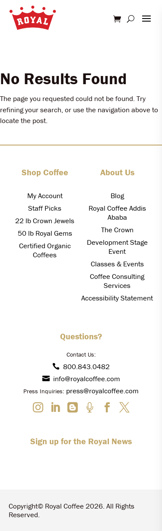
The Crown (117, 229)
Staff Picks (44, 208)
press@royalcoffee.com (102, 390)
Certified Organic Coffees (45, 250)
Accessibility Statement (117, 298)
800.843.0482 (81, 366)
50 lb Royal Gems (45, 233)
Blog (117, 195)
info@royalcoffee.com (81, 378)
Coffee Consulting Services (117, 281)
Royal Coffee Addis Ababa (117, 212)
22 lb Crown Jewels (44, 220)
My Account (45, 195)
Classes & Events (117, 264)
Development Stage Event (117, 246)
